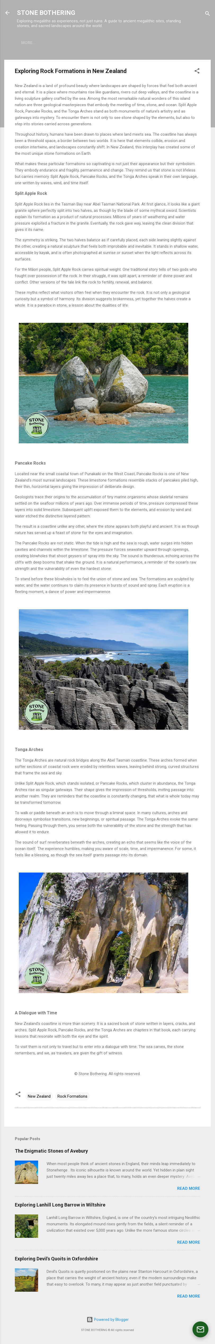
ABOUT (28, 42)
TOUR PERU (87, 42)
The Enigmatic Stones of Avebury (51, 1151)
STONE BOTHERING (46, 12)
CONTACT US (120, 42)
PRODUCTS (55, 42)
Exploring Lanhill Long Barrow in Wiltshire (60, 1205)
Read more (188, 1188)
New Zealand (39, 1096)
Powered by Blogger (108, 1319)
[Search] (207, 14)
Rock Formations (72, 1096)
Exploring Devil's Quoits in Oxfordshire (56, 1258)
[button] (197, 72)
